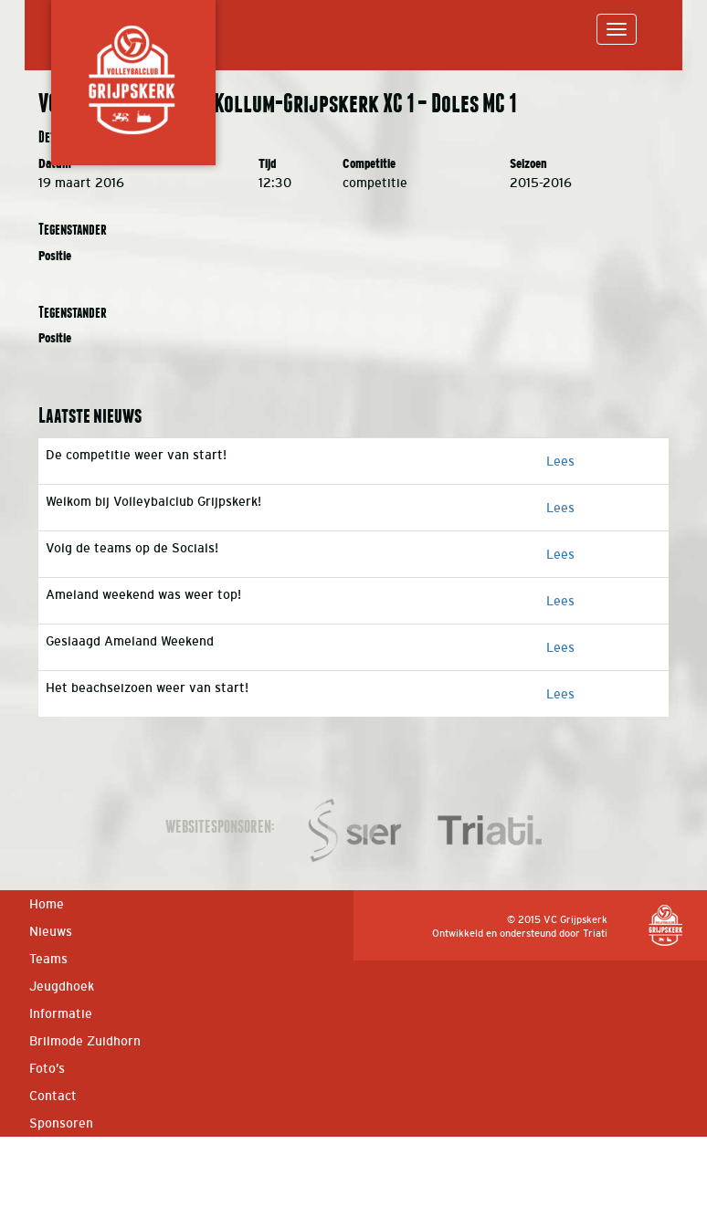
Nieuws (50, 931)
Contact (53, 1095)
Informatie (60, 1013)
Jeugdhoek (61, 986)
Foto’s (47, 1068)
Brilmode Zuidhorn (85, 1041)
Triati (595, 933)
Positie (54, 256)
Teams (48, 958)
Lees (560, 461)
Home (46, 904)
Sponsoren (61, 1123)
